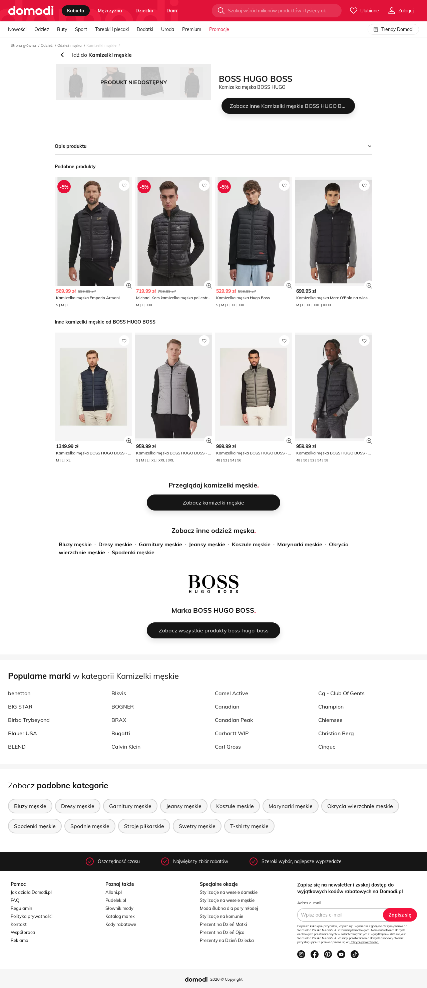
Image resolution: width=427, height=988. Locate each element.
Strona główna (23, 45)
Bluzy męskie (75, 544)
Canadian (227, 706)
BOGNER (122, 706)
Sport (81, 29)
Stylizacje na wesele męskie (227, 900)
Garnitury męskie (160, 544)
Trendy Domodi (393, 29)
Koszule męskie (251, 544)
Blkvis (118, 693)
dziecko (144, 11)
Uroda (167, 29)
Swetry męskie (197, 826)
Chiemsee (330, 720)
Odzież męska (69, 45)
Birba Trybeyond (29, 720)
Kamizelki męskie (101, 45)
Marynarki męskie (299, 544)
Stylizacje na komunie (221, 916)
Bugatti (120, 733)
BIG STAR (20, 706)
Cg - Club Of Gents (341, 693)
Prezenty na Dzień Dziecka (227, 940)
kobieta (75, 11)
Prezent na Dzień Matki (223, 924)
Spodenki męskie (133, 552)
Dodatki (145, 29)
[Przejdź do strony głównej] (31, 10)
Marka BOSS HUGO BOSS (212, 610)
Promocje (219, 29)
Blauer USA (22, 733)
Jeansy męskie (207, 544)
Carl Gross (228, 746)
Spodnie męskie (89, 826)
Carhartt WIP (232, 733)
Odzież (41, 29)
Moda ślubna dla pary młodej (229, 908)
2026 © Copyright (226, 979)
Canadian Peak (234, 720)
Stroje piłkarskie (144, 826)
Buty (62, 29)
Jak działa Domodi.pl (31, 892)
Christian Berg (336, 733)
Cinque (327, 746)
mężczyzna (110, 11)
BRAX (118, 720)
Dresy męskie (115, 544)
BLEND (17, 746)
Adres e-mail (309, 902)
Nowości (17, 29)
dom (171, 11)
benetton (19, 693)
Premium (191, 29)
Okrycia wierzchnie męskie (360, 806)
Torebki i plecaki (112, 29)
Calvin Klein (125, 746)
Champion (331, 706)
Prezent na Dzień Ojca (222, 932)
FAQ (15, 900)
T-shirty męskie (249, 826)
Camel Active (231, 693)
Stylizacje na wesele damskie (229, 892)
